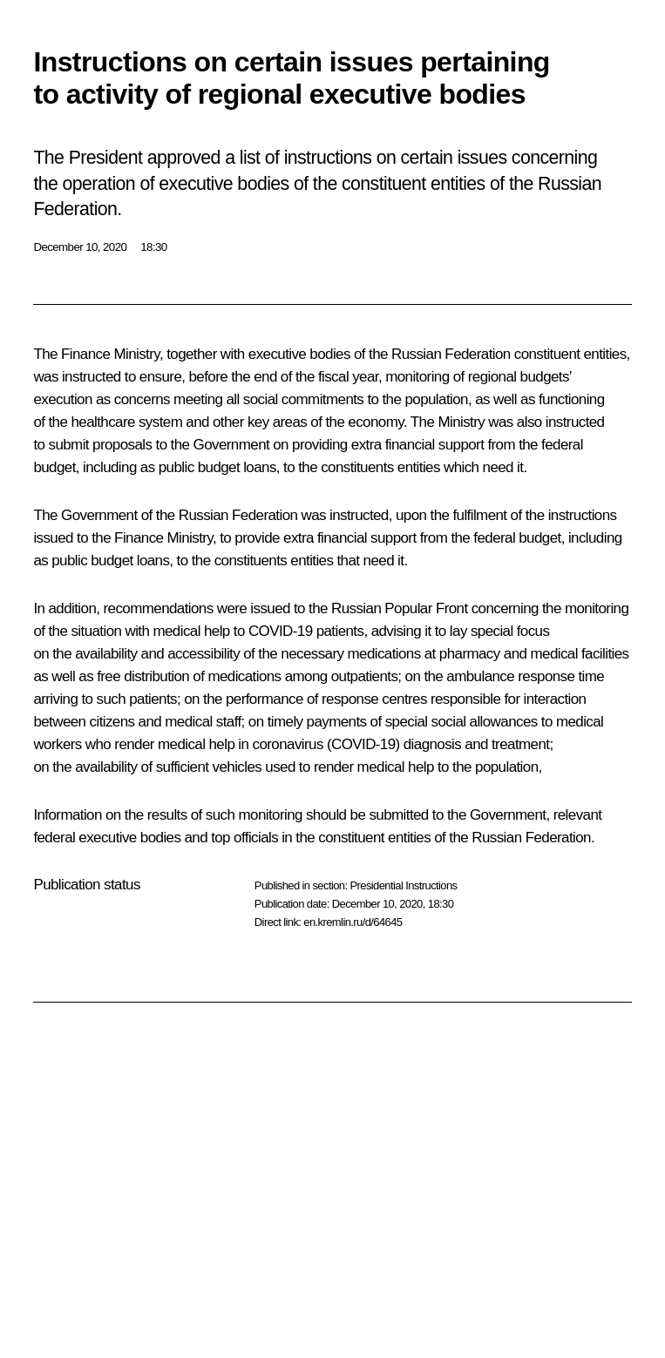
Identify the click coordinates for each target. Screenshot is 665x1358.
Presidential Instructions (403, 885)
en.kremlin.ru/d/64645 (352, 922)
